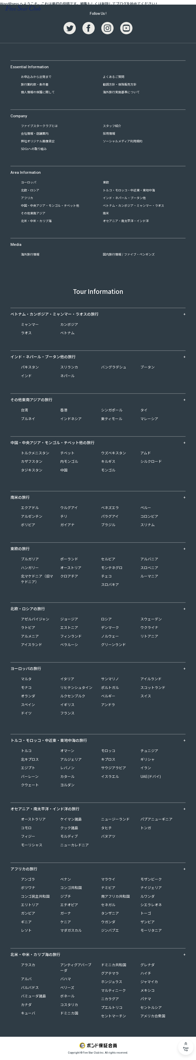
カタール (67, 776)
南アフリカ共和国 (115, 896)
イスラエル (110, 776)
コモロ (26, 827)
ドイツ (26, 713)
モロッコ (108, 750)
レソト (26, 930)
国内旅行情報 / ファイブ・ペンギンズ (129, 254)
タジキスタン (31, 470)
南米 (106, 213)
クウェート (30, 784)
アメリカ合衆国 (152, 1015)
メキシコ (147, 990)
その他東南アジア (33, 213)
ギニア (26, 921)
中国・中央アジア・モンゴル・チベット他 (50, 205)
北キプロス (30, 759)
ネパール (67, 375)
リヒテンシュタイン (76, 687)
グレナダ (147, 964)
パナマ (145, 998)
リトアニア (149, 636)
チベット (67, 452)
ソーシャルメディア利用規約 (122, 141)
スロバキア (110, 584)
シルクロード (151, 461)
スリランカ (69, 367)
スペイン (28, 704)
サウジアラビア (113, 767)
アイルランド (151, 678)
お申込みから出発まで (36, 76)
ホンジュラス (111, 981)
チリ (63, 516)
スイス (145, 695)
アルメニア (30, 636)
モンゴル (108, 470)
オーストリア (70, 567)
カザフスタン (31, 461)
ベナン (65, 879)
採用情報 (109, 133)
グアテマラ (110, 973)
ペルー (145, 507)
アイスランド (31, 644)
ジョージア (69, 618)
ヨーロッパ (28, 182)
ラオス (26, 332)
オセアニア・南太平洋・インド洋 (126, 220)
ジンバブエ (110, 930)
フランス (67, 713)
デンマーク (110, 627)
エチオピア (69, 904)
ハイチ (145, 973)
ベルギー (108, 695)
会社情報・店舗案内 (34, 133)
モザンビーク (151, 879)
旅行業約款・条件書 (34, 84)
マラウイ (108, 879)
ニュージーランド (115, 819)
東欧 (106, 182)
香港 (63, 409)
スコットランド (152, 687)
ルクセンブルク (72, 695)
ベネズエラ (110, 507)
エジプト (28, 767)
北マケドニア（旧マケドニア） (37, 578)
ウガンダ (108, 921)
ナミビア (108, 887)
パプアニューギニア (156, 819)
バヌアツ (108, 836)
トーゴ (145, 913)
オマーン (67, 750)
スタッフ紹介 (112, 125)
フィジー (28, 836)
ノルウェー (110, 636)
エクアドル (30, 507)
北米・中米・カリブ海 (36, 220)
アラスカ (28, 964)
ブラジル (108, 524)
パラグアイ (110, 516)
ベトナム (67, 332)
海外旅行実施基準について (121, 92)
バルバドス (30, 987)
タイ (144, 409)
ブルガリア (30, 558)
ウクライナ (149, 627)
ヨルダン (67, 784)
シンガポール (111, 409)
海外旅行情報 (30, 254)
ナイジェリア (151, 887)
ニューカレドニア (74, 844)
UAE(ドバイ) (150, 776)
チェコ (106, 576)
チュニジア (149, 750)
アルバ (26, 978)
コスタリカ (69, 1004)
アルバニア (149, 558)
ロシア (106, 618)
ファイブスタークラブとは (39, 125)
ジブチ (65, 896)
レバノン (67, 767)
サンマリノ (110, 678)
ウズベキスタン (113, 452)
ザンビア (147, 921)
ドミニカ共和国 (113, 964)
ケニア (65, 921)
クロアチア (69, 576)
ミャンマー (30, 324)
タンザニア (110, 913)
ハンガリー (30, 567)
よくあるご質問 (113, 76)
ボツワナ (28, 887)
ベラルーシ (69, 644)
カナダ (26, 1004)
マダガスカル (71, 930)
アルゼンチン (31, 516)
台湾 (24, 409)
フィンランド (71, 636)
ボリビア (28, 524)
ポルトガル (110, 687)
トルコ (26, 750)
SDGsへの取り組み (34, 148)
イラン (145, 767)
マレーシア (149, 418)
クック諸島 (69, 827)
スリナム (147, 524)
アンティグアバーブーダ (75, 967)
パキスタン (30, 367)
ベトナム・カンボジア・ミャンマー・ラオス (133, 205)
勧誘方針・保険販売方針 (120, 84)
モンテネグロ (111, 567)
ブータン (147, 367)
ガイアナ (67, 524)
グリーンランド (113, 644)
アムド (145, 452)
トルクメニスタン (35, 452)
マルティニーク (113, 990)
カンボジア (69, 324)
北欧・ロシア (30, 190)
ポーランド (69, 558)
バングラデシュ (113, 367)
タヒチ (106, 827)
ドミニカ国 (69, 1013)
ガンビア (28, 913)
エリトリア (30, 904)
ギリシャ (147, 759)
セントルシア (151, 1007)
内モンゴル (69, 461)
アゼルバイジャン (35, 618)
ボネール (67, 995)
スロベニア (149, 567)
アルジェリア (71, 759)
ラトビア (28, 627)
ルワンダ (147, 896)
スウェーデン (151, 618)
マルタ (26, 678)
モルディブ (69, 836)
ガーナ (65, 913)
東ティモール (111, 418)
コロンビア (149, 516)
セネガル (108, 904)
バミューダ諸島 (33, 995)
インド (26, 375)
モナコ (26, 687)
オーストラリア (33, 819)
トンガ (145, 827)
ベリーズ (67, 987)
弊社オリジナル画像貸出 (38, 141)
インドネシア (71, 418)
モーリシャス (31, 844)
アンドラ (108, 704)
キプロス (108, 759)
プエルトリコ (111, 1007)
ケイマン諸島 (71, 819)
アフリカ (27, 197)
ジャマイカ (149, 981)
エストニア (69, 627)
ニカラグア (110, 998)
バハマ (65, 978)
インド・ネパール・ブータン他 (124, 197)
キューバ (28, 1013)
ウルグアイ (69, 507)
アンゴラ (28, 879)
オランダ (28, 695)
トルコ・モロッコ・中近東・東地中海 (129, 190)
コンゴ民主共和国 (35, 896)
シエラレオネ (151, 904)
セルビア (108, 558)
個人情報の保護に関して (38, 92)
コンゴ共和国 (71, 887)
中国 (63, 470)
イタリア (67, 678)
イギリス (67, 704)
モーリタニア (151, 930)
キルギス (108, 461)
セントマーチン (113, 1015)
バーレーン (30, 776)
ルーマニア (149, 576)
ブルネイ (28, 418)
